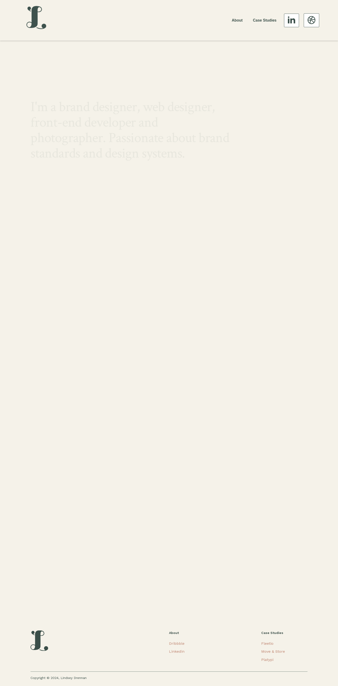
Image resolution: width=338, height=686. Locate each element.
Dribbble (176, 643)
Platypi (267, 659)
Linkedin (176, 651)
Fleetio (267, 643)
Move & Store (273, 651)
